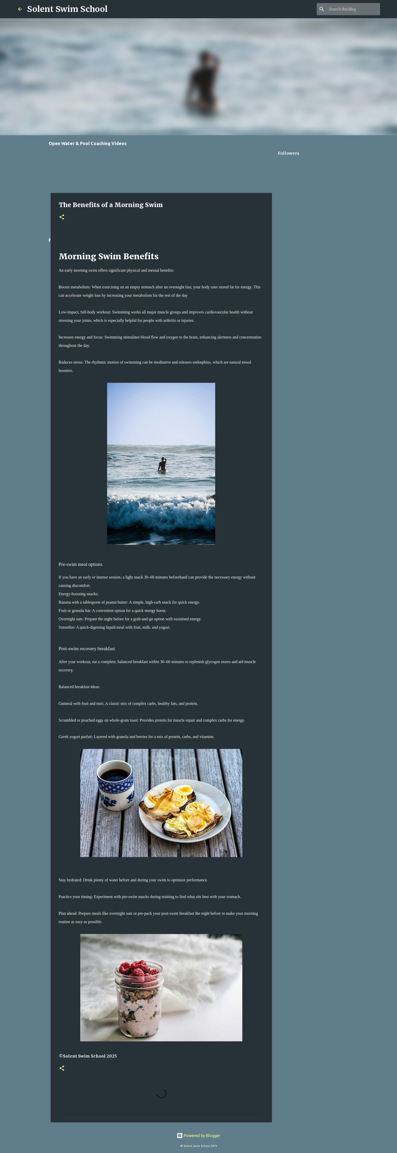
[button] (62, 217)
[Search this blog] (353, 9)
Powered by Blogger (198, 1135)
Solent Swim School (67, 9)
